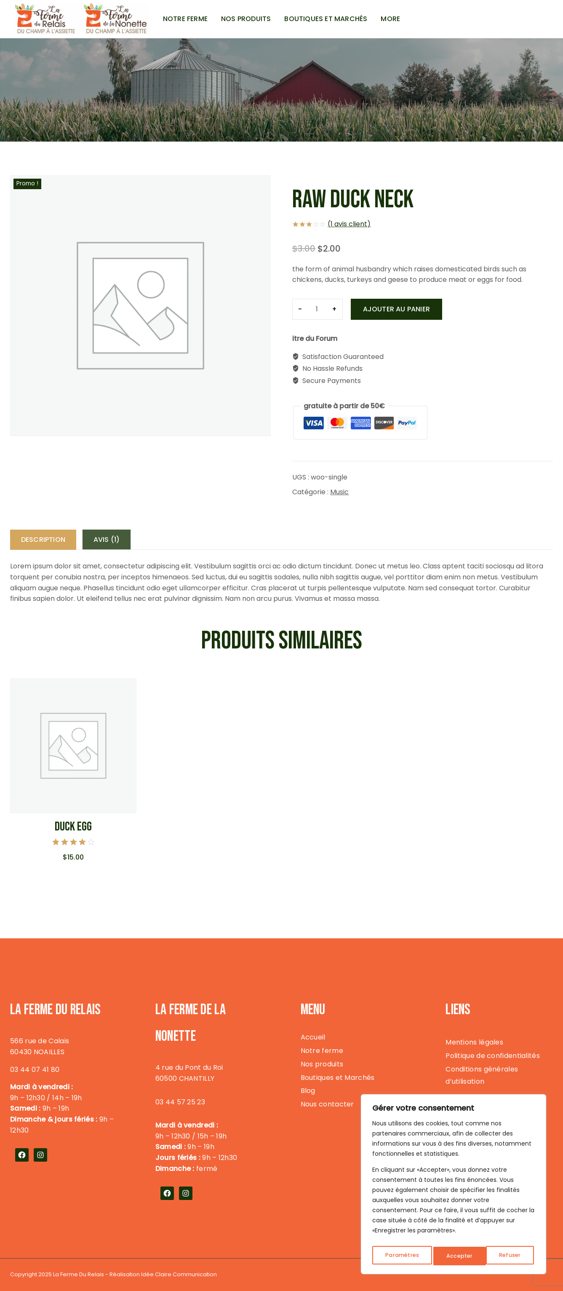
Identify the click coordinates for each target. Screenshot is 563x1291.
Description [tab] (45, 540)
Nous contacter (327, 1104)
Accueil (313, 1037)
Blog (308, 1091)
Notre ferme (185, 19)
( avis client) (349, 224)
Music (339, 492)
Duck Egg (73, 827)
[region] (453, 1186)
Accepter (509, 1256)
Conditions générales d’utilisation (482, 1075)
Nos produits (246, 19)
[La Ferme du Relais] (81, 19)
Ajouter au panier (396, 309)
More (390, 19)
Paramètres (401, 1256)
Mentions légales (474, 1042)
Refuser (457, 1256)
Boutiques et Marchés (325, 19)
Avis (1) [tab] (112, 540)
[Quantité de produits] (317, 309)
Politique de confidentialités (493, 1056)
